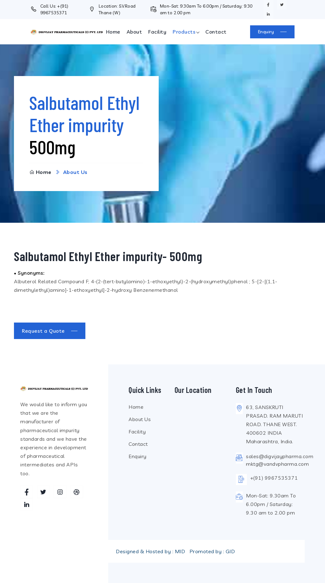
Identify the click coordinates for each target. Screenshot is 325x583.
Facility (157, 32)
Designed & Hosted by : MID (150, 551)
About (134, 32)
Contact (216, 32)
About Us (140, 419)
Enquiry (138, 456)
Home (113, 32)
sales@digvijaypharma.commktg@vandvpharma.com (279, 460)
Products (184, 32)
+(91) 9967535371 (274, 478)
